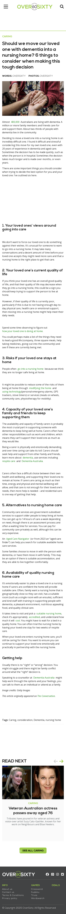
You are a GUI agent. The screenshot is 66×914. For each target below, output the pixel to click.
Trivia (34, 895)
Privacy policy (9, 898)
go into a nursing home (30, 368)
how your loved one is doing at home (22, 331)
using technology (11, 391)
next (61, 761)
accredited (34, 617)
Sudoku (35, 892)
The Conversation (46, 696)
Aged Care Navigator (17, 538)
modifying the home (40, 388)
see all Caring (33, 850)
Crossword (37, 889)
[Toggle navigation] (6, 6)
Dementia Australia (32, 461)
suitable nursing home (48, 613)
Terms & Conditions (13, 895)
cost (18, 620)
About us (7, 889)
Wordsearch (37, 898)
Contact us (8, 892)
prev (55, 761)
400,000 (15, 122)
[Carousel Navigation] (58, 761)
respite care (8, 461)
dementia (28, 457)
